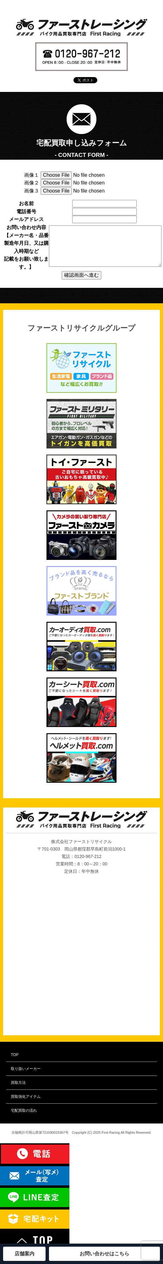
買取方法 (18, 1082)
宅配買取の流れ (24, 1110)
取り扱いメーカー (26, 1069)
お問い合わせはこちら (104, 1253)
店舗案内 (24, 1253)
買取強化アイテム (26, 1096)
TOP (14, 1055)
